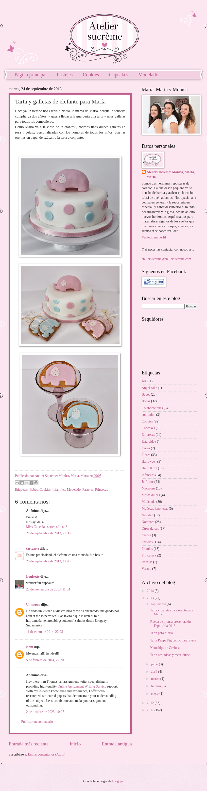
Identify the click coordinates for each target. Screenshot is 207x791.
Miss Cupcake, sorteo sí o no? (46, 527)
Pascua (146, 535)
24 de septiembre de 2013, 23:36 (48, 533)
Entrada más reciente (29, 743)
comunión (148, 415)
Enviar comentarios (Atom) (46, 754)
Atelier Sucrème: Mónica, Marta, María (171, 174)
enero (155, 693)
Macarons (148, 488)
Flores (146, 455)
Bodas (146, 401)
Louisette (32, 576)
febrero (156, 686)
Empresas (148, 435)
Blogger (117, 781)
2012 (151, 703)
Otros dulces (150, 528)
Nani (29, 647)
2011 (151, 710)
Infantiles (58, 489)
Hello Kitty (149, 468)
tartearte (32, 548)
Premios (147, 549)
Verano (146, 569)
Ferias (146, 448)
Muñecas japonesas (155, 508)
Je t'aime (148, 482)
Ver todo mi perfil (154, 237)
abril (154, 671)
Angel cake (149, 388)
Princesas (101, 489)
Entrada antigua (117, 743)
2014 (151, 591)
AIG (145, 381)
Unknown (33, 604)
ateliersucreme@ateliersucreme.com (166, 259)
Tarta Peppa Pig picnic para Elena (173, 640)
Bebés (34, 489)
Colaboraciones (152, 408)
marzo (155, 679)
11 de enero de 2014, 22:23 (44, 632)
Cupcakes (118, 74)
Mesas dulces (151, 495)
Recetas (147, 562)
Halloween (149, 461)
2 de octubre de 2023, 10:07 (45, 712)
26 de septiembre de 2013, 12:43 (48, 561)
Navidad (147, 515)
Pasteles (65, 74)
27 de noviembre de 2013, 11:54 (48, 589)
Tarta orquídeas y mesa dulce (170, 655)
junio (155, 664)
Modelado (74, 489)
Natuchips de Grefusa (165, 648)
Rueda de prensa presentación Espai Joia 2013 (170, 624)
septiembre (159, 604)
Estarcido (148, 441)
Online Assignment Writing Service (82, 686)
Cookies (91, 74)
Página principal (31, 74)
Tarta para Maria (161, 633)
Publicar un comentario (37, 722)
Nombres (148, 522)
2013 (151, 598)
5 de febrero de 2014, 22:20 (45, 660)
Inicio (75, 743)
